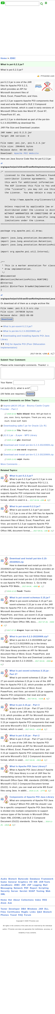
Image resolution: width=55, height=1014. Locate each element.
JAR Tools (44, 884)
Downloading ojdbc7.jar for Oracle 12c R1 (25, 428)
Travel (13, 917)
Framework (47, 881)
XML (3, 897)
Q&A (39, 914)
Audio (4, 881)
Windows (32, 911)
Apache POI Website (26, 153)
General (12, 884)
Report (33, 891)
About (16, 902)
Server (14, 894)
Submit (30, 396)
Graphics (23, 884)
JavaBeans (7, 887)
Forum (27, 917)
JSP (29, 887)
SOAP (32, 894)
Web (48, 894)
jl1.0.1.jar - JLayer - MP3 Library (20, 438)
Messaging (6, 891)
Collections (27, 902)
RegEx (24, 914)
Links (33, 914)
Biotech (12, 881)
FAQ (20, 917)
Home (4, 58)
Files (3, 914)
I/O (30, 884)
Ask (10, 905)
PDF (26, 891)
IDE (36, 884)
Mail (45, 887)
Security (5, 894)
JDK (23, 887)
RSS (44, 902)
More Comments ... (10, 467)
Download (7, 319)
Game (4, 884)
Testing (40, 894)
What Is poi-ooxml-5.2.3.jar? (17, 326)
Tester (4, 911)
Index (38, 902)
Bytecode (23, 881)
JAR (41, 911)
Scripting (44, 891)
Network (18, 891)
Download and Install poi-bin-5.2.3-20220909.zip (29, 447)
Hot (10, 902)
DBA (23, 911)
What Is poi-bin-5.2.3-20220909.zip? (22, 331)
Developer (14, 911)
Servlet (23, 894)
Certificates (13, 914)
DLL (46, 911)
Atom (3, 905)
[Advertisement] (24, 31)
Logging (37, 887)
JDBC (13, 58)
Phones (5, 917)
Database (35, 881)
